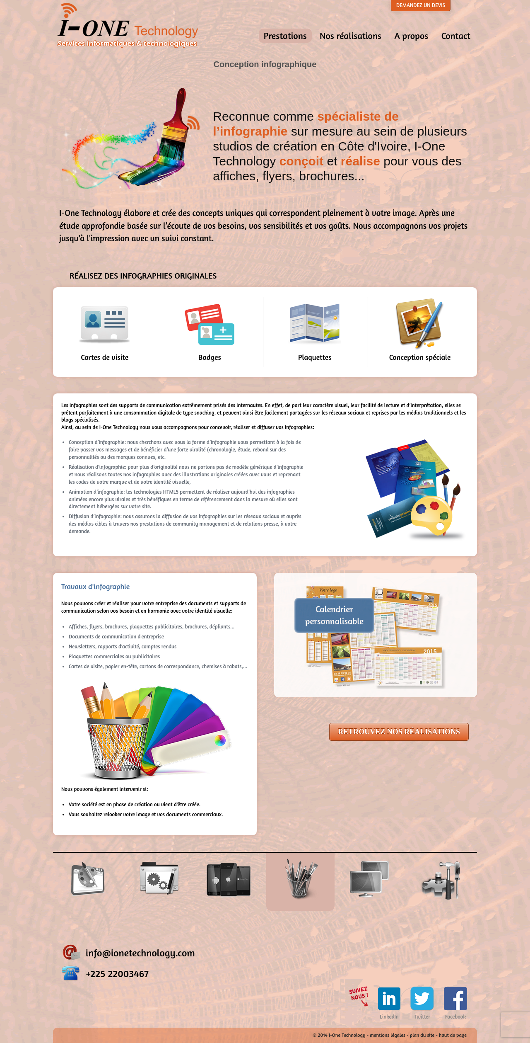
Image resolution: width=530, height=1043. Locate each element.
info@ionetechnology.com (140, 953)
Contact (455, 35)
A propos (411, 35)
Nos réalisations (350, 35)
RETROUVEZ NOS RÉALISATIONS (399, 732)
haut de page (453, 1035)
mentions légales (387, 1035)
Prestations (285, 35)
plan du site (422, 1035)
